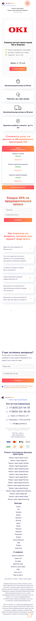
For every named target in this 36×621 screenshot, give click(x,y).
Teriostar (18, 532)
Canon (18, 507)
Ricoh (19, 526)
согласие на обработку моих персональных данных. (18, 386)
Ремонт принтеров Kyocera (18, 469)
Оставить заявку (18, 69)
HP (18, 510)
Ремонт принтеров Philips (18, 497)
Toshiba (18, 512)
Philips (18, 546)
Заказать (18, 160)
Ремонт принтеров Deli (18, 494)
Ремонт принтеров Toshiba (19, 463)
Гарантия (18, 558)
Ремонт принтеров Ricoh (18, 477)
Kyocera (18, 518)
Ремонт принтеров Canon (18, 458)
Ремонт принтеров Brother (18, 472)
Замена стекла (18, 154)
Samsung (18, 548)
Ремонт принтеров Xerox (18, 474)
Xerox (18, 523)
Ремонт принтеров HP (18, 461)
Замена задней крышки (18, 175)
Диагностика (18, 564)
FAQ (18, 570)
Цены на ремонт (18, 556)
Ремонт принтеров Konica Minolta (18, 491)
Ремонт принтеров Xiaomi (18, 488)
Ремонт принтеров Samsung (18, 499)
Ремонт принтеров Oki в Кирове (17, 10)
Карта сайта (18, 575)
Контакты (18, 572)
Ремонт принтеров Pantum (18, 480)
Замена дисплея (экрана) (18, 164)
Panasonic (18, 534)
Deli (18, 543)
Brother (18, 521)
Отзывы (18, 561)
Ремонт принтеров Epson (18, 466)
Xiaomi (18, 537)
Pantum (18, 529)
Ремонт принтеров (17, 8)
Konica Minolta (18, 540)
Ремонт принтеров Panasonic (18, 485)
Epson (18, 515)
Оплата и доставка (18, 567)
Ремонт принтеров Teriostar (18, 483)
